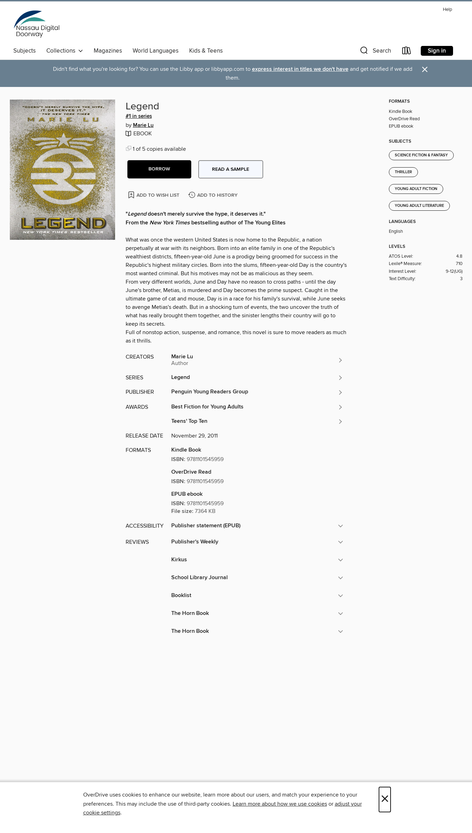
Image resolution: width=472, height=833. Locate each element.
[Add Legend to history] (213, 195)
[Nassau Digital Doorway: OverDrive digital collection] (37, 24)
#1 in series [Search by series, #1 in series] (139, 116)
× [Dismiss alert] (424, 69)
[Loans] (406, 52)
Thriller (403, 172)
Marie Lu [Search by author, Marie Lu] (143, 125)
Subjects (24, 51)
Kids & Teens (206, 51)
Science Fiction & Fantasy (421, 155)
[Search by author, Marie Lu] (257, 360)
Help (447, 9)
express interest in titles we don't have (300, 69)
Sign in (437, 51)
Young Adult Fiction (416, 189)
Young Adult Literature (419, 205)
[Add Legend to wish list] (154, 194)
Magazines (108, 51)
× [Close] (384, 799)
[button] (374, 52)
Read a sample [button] (230, 169)
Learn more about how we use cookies (280, 803)
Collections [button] (64, 51)
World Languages (156, 51)
